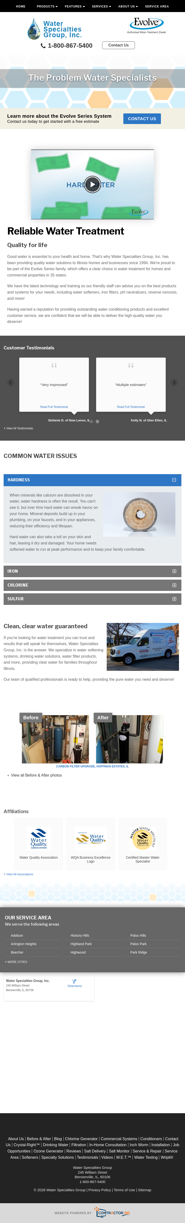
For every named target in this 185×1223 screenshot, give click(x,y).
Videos (107, 1157)
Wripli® (167, 1157)
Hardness (19, 480)
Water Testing (146, 1157)
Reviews (73, 1151)
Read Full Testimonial (54, 407)
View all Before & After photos (36, 775)
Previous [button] (10, 382)
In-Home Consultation (108, 1145)
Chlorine (17, 585)
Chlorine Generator (81, 1139)
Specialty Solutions (57, 1157)
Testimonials (87, 1157)
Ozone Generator (48, 1151)
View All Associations (19, 874)
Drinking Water (55, 1145)
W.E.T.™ (123, 1157)
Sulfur (15, 599)
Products (46, 6)
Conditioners (151, 1139)
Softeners (30, 1157)
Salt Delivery (95, 1151)
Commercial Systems (119, 1139)
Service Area (157, 6)
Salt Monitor (119, 1151)
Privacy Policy (99, 1190)
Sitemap (144, 1190)
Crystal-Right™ (27, 1145)
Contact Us (118, 45)
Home (21, 6)
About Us (126, 6)
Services (100, 6)
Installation (161, 1145)
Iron (12, 571)
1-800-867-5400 (66, 46)
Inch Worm (139, 1145)
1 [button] (91, 421)
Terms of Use (124, 1190)
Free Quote (92, 17)
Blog (58, 1139)
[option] (54, 390)
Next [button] (174, 382)
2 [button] (97, 421)
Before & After (39, 1139)
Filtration (78, 1145)
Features (73, 6)
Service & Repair (147, 1151)
